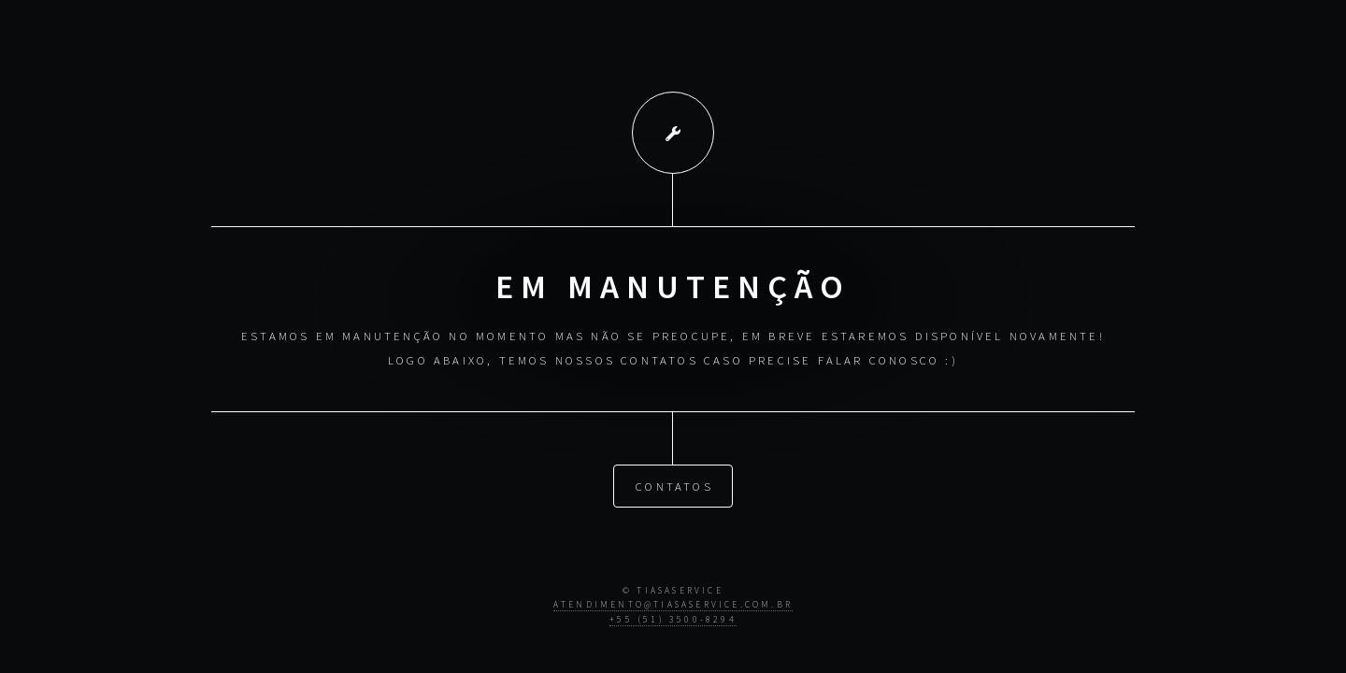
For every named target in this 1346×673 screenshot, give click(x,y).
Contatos (674, 485)
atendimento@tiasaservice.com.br (673, 604)
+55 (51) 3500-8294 (673, 619)
